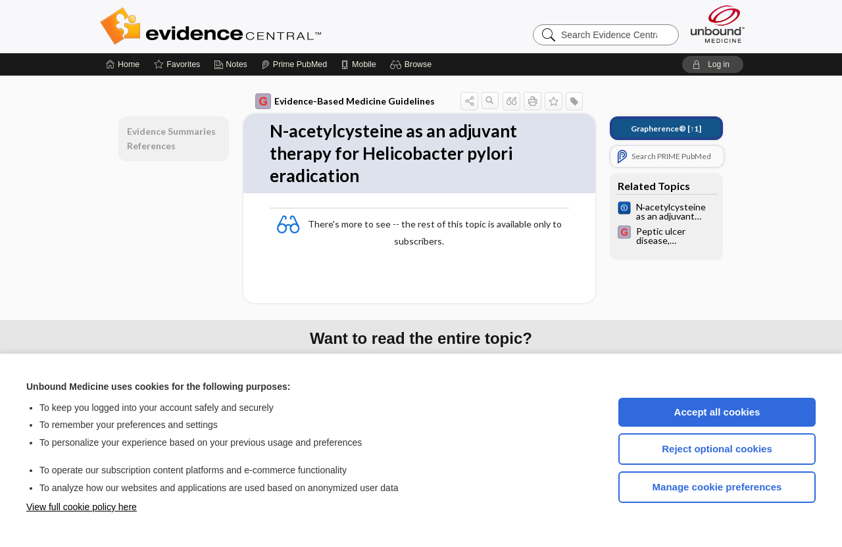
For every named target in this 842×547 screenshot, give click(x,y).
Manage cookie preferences (717, 486)
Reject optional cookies (717, 448)
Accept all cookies (717, 411)
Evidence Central (263, 26)
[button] (412, 64)
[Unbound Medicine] (718, 24)
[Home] (122, 64)
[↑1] (666, 128)
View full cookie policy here (81, 507)
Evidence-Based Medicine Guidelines (345, 101)
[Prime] (294, 64)
